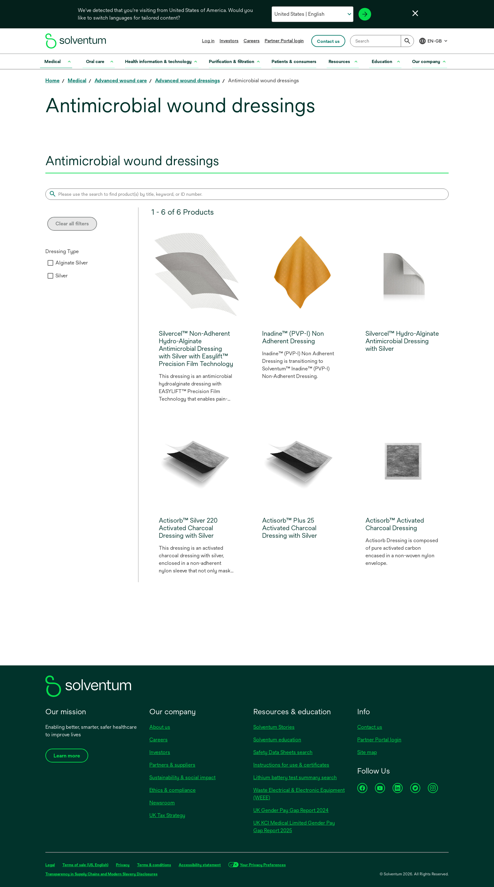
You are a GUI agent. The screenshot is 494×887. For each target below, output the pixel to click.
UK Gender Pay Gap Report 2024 (291, 810)
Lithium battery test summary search (295, 777)
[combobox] (382, 41)
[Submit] (407, 41)
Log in (208, 40)
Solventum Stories (274, 727)
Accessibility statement (200, 865)
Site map (367, 752)
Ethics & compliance (172, 790)
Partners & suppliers (172, 765)
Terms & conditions (154, 865)
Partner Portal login (284, 40)
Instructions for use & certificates (291, 765)
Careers (252, 40)
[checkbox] (50, 263)
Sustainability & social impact (182, 777)
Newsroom (162, 803)
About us (159, 727)
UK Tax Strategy (167, 815)
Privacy (122, 865)
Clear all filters (72, 224)
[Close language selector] (415, 13)
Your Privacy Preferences (263, 865)
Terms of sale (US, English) (85, 865)
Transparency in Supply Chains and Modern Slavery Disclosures (101, 874)
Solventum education (277, 740)
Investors (229, 40)
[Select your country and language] (312, 14)
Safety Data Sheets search (283, 752)
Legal (50, 865)
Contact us (369, 727)
